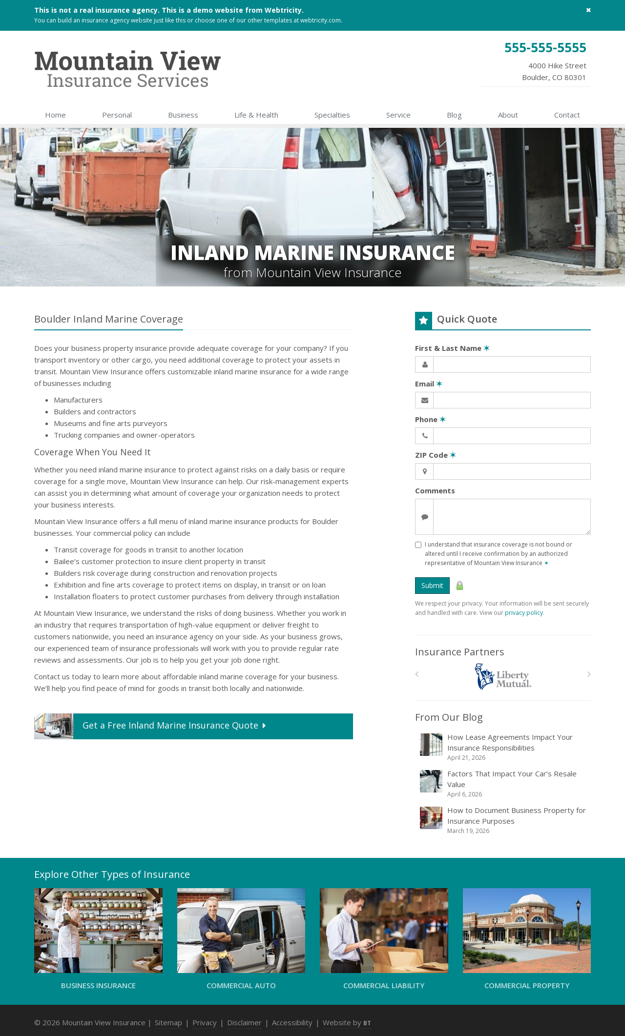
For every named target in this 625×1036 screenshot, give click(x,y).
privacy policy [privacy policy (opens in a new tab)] (524, 613)
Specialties (332, 115)
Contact (567, 115)
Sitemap (168, 1022)
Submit (432, 585)
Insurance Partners (459, 651)
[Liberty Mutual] (503, 676)
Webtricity (283, 10)
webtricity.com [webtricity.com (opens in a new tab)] (320, 20)
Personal (117, 115)
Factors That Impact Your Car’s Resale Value (503, 784)
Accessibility (292, 1022)
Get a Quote (151, 726)
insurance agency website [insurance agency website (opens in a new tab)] (117, 20)
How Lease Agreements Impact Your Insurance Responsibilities (503, 747)
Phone (430, 419)
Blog (454, 115)
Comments (435, 490)
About (508, 115)
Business (183, 115)
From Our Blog (449, 717)
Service (398, 115)
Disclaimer (244, 1022)
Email (428, 383)
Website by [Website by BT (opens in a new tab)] (347, 1022)
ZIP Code (435, 455)
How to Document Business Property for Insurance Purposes (503, 820)
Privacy (204, 1022)
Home (55, 115)
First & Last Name (452, 348)
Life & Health (256, 115)
